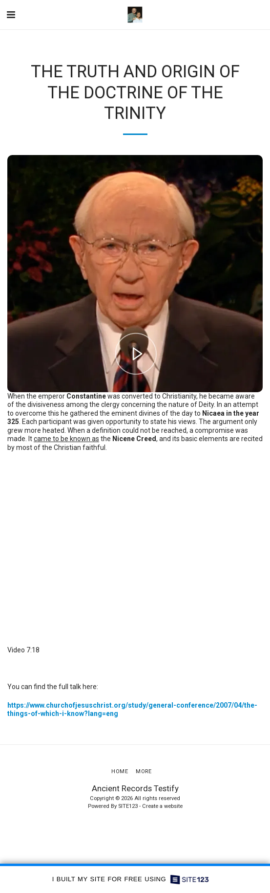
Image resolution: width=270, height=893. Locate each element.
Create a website (162, 806)
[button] (10, 14)
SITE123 (128, 806)
